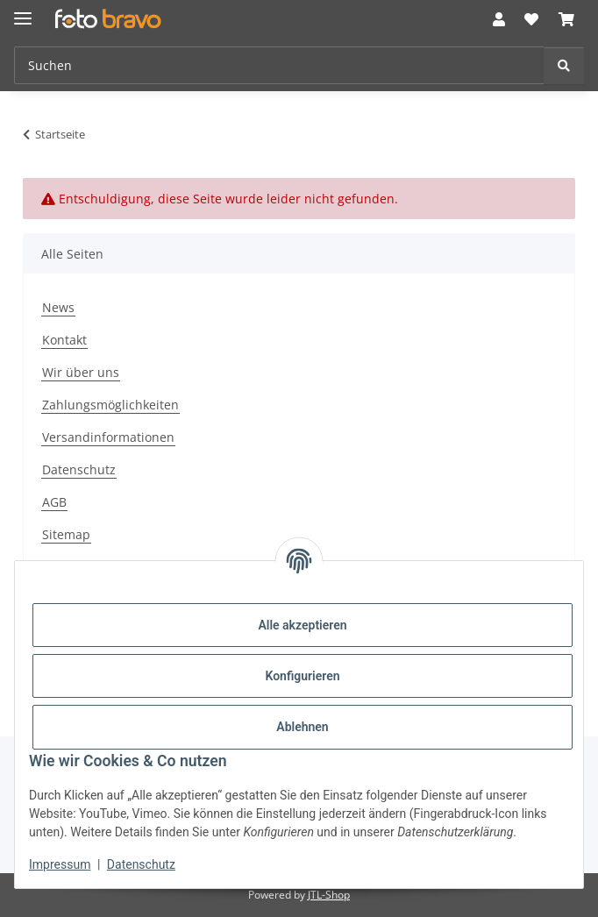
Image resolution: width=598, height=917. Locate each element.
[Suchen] (564, 65)
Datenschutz (141, 864)
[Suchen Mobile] (279, 65)
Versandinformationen (108, 437)
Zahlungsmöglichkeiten (110, 404)
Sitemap (66, 534)
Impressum (59, 864)
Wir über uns (80, 372)
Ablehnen (302, 727)
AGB (54, 502)
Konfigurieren (302, 676)
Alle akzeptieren (302, 625)
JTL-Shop (329, 894)
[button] (499, 19)
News (58, 307)
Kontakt (64, 339)
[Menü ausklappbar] (23, 11)
